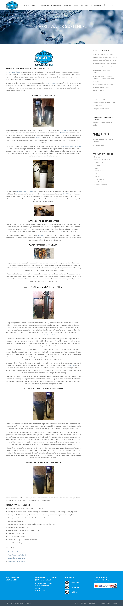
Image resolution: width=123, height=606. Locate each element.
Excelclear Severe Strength (71, 146)
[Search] (104, 5)
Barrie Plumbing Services (16, 558)
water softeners (51, 83)
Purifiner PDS (65, 130)
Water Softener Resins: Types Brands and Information (103, 86)
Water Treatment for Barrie (17, 555)
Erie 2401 (38, 138)
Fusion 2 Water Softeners (25, 192)
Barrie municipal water (13, 72)
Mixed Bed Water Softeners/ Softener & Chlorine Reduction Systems (103, 78)
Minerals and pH (98, 145)
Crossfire (97, 165)
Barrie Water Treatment (16, 552)
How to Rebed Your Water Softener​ (105, 63)
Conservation (98, 162)
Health (96, 168)
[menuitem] (26, 5)
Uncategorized (99, 179)
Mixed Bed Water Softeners (49, 335)
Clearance (97, 157)
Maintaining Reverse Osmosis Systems (103, 140)
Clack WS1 (65, 194)
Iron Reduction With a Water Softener (102, 71)
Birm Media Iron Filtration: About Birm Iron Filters (104, 104)
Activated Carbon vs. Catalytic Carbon (103, 124)
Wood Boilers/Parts (100, 185)
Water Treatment (99, 182)
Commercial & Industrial (102, 160)
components (42, 235)
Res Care (60, 231)
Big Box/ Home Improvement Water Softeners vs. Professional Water (105, 59)
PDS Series (61, 133)
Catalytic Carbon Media (101, 109)
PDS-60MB (71, 365)
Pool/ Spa (97, 176)
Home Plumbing (99, 171)
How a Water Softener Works (103, 67)
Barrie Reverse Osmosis (16, 561)
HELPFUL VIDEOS (98, 90)
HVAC (96, 174)
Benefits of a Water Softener (103, 54)
